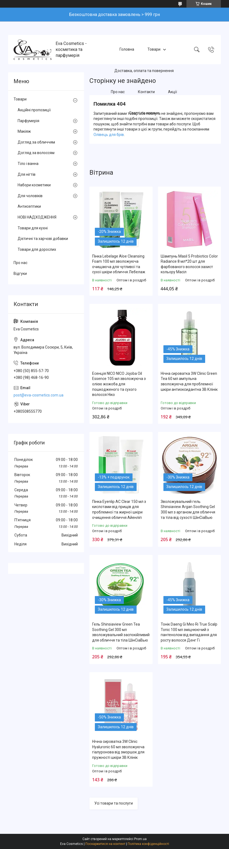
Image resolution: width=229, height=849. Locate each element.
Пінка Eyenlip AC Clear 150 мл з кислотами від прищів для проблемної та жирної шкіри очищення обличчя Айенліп (119, 509)
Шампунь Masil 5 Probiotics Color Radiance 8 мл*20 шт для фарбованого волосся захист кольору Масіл (189, 264)
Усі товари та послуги (113, 803)
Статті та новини (144, 113)
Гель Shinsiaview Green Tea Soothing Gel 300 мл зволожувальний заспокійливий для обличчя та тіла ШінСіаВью (121, 632)
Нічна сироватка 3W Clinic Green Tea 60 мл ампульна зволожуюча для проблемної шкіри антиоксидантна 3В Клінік (189, 381)
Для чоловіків (30, 196)
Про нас (118, 92)
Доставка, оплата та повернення (144, 71)
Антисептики (29, 206)
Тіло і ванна (28, 163)
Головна (127, 49)
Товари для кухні (33, 228)
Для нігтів (27, 174)
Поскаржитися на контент (105, 844)
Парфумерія (28, 121)
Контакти (146, 92)
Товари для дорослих (37, 249)
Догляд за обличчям (36, 142)
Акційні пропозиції (34, 110)
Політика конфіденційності (148, 844)
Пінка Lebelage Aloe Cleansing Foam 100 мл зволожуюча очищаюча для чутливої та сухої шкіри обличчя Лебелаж (118, 264)
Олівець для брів (108, 134)
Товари (153, 49)
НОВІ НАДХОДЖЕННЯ (37, 217)
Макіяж (24, 131)
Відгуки (20, 273)
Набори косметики (34, 185)
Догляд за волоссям (36, 153)
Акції (172, 92)
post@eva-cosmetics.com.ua (38, 395)
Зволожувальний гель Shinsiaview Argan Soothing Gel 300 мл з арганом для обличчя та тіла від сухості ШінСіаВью (188, 509)
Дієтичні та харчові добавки (43, 238)
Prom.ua (140, 839)
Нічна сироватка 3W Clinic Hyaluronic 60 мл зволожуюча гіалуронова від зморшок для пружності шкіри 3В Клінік (118, 749)
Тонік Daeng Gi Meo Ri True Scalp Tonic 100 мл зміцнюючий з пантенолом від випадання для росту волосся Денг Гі (189, 632)
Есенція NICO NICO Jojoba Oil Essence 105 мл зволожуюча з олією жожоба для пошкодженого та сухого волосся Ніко (119, 384)
